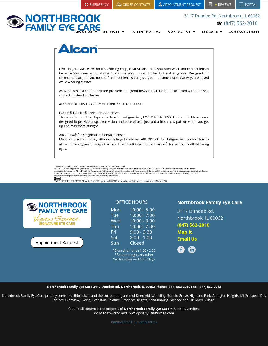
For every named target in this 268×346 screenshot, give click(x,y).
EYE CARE (210, 31)
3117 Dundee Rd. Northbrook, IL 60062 (222, 16)
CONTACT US (179, 31)
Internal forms (146, 322)
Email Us (187, 239)
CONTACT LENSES (244, 31)
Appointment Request (57, 242)
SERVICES (111, 31)
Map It (184, 232)
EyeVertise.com (161, 313)
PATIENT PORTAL (145, 31)
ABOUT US (83, 31)
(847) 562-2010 (241, 23)
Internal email (121, 322)
